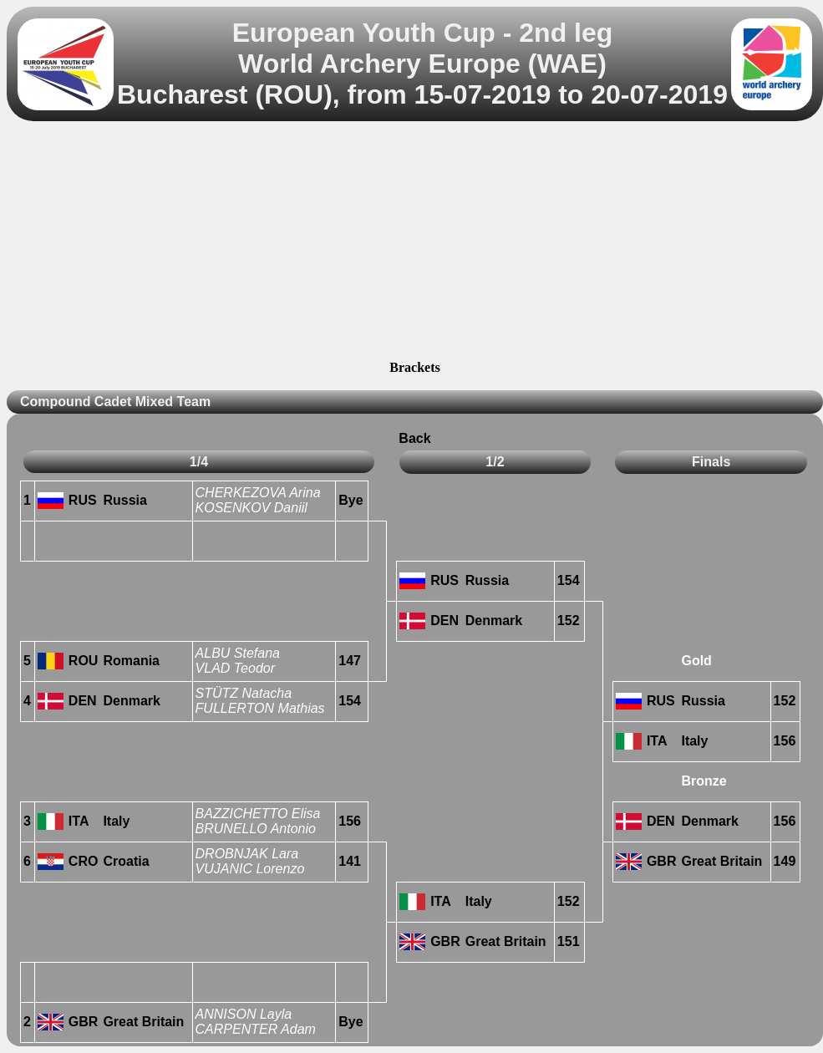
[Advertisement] (415, 243)
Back (414, 438)
